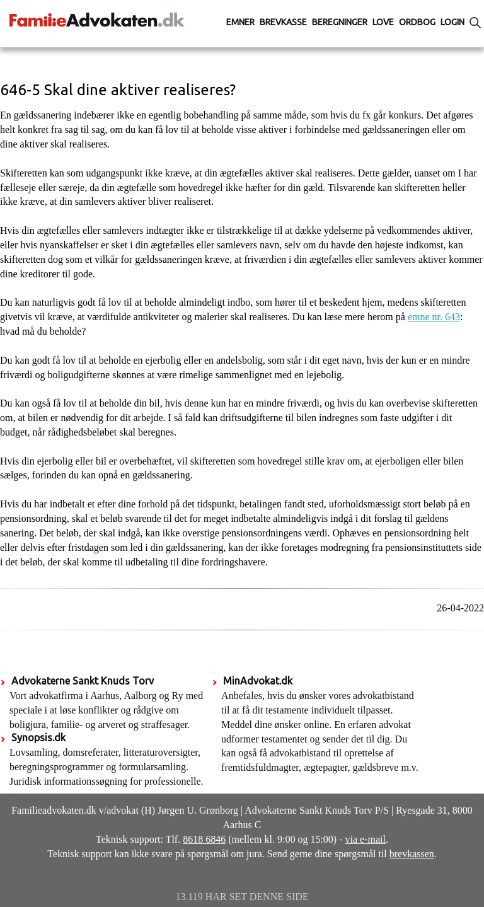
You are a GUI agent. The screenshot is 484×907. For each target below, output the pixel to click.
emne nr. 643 (434, 316)
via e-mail (365, 839)
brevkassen (411, 853)
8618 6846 (204, 839)
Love (383, 22)
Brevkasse (283, 22)
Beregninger (339, 22)
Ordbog (417, 22)
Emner (240, 22)
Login (452, 22)
